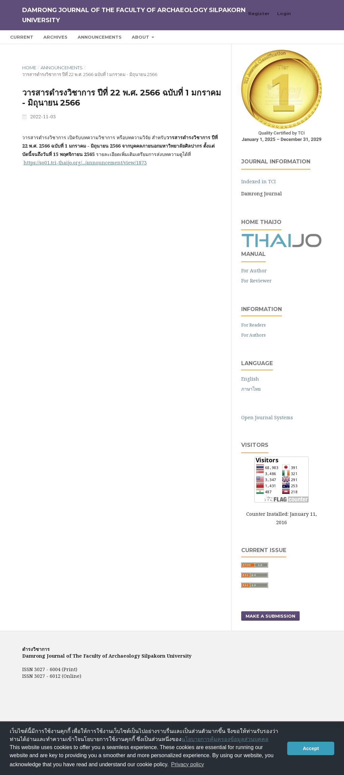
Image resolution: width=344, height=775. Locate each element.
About (141, 37)
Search (318, 37)
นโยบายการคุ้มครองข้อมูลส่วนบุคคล (224, 739)
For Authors (253, 335)
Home (29, 67)
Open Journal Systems (267, 417)
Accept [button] (311, 748)
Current (21, 37)
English (250, 379)
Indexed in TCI (258, 181)
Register (258, 13)
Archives (55, 37)
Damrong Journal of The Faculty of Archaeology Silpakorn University (134, 15)
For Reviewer (256, 280)
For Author (254, 270)
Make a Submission (270, 616)
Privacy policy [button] (187, 764)
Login (284, 13)
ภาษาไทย (251, 389)
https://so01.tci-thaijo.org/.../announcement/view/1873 (85, 162)
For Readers (253, 325)
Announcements (100, 37)
